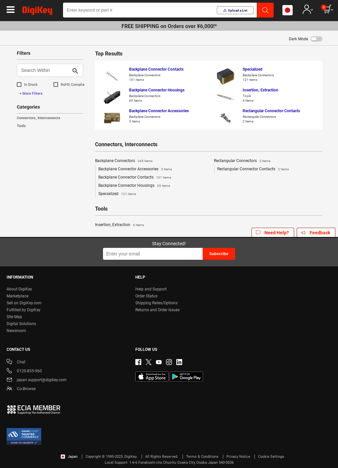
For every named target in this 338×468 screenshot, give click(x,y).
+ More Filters (31, 93)
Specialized (117, 194)
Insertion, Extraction (119, 225)
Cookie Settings (271, 456)
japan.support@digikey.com (37, 380)
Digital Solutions (21, 323)
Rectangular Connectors (242, 161)
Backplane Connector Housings (134, 186)
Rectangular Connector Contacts (253, 169)
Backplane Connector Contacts (134, 178)
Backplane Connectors (123, 161)
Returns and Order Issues (157, 310)
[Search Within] (44, 70)
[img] (37, 12)
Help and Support (151, 289)
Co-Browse (21, 389)
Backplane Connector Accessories (135, 169)
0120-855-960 (24, 371)
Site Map (14, 317)
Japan (69, 456)
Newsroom (16, 330)
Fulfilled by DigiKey (24, 310)
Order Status (146, 296)
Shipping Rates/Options (156, 303)
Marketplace (17, 296)
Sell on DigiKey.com (24, 303)
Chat (16, 362)
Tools (21, 126)
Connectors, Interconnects (38, 118)
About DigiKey (19, 289)
